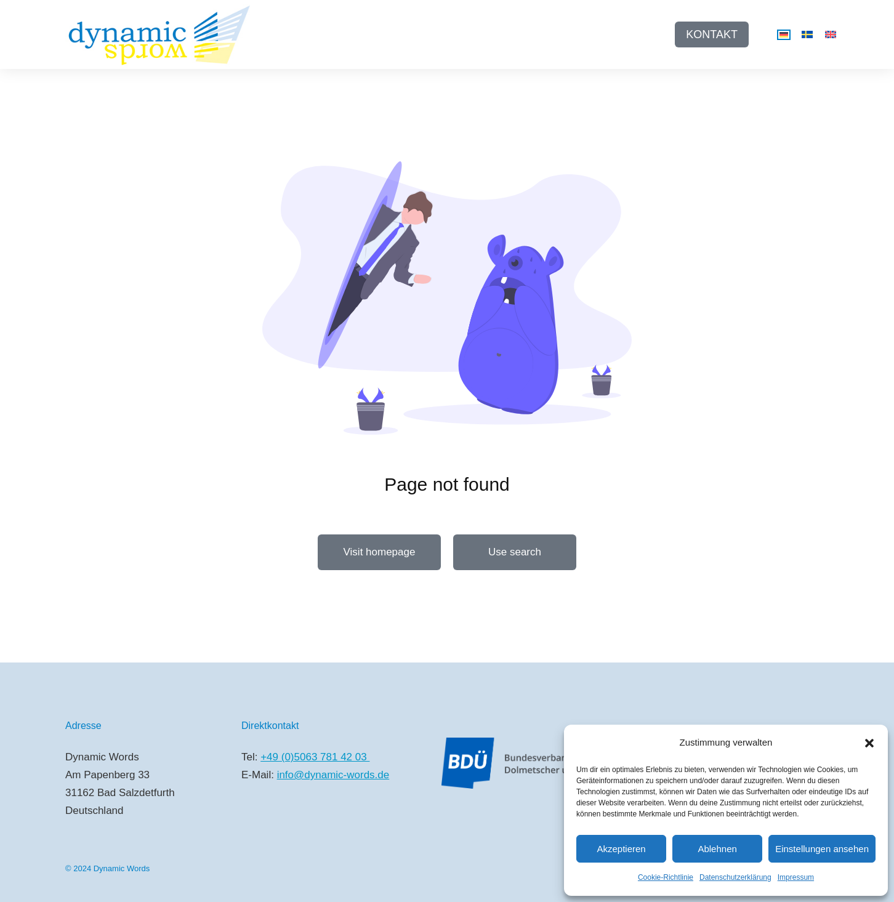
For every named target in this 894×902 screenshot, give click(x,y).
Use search (514, 552)
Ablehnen (717, 849)
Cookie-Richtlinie (665, 877)
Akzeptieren (621, 849)
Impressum (796, 877)
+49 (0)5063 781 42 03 (314, 757)
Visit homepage (380, 552)
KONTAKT (712, 34)
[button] (869, 743)
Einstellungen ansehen (822, 849)
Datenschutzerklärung (735, 877)
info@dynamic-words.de (333, 775)
